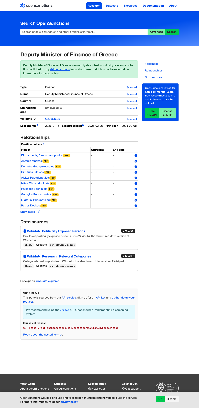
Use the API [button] (152, 113)
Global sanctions (65, 388)
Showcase (130, 5)
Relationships (153, 70)
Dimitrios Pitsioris (32, 172)
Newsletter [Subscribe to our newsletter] (98, 388)
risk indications (60, 69)
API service (69, 297)
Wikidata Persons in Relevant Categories (79, 256)
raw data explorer (47, 281)
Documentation (153, 5)
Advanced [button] (156, 31)
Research (94, 5)
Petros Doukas (30, 205)
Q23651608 (52, 118)
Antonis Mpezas (31, 161)
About (173, 5)
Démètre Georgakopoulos (37, 166)
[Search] (84, 32)
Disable (171, 399)
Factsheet (151, 63)
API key (100, 297)
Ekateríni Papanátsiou (35, 200)
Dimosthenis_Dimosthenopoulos (42, 155)
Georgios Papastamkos (36, 194)
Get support (133, 388)
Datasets (112, 5)
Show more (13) (30, 211)
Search (171, 31)
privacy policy (69, 401)
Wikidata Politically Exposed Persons (79, 231)
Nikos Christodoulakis (35, 183)
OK (160, 399)
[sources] (132, 87)
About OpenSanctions (34, 388)
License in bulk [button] (167, 113)
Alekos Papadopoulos (35, 177)
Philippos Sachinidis (34, 188)
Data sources (153, 77)
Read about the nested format (42, 334)
